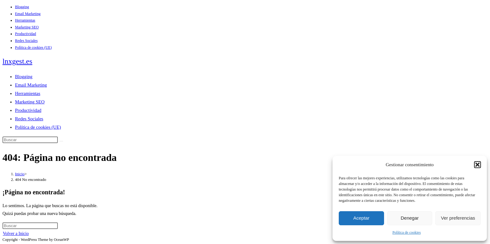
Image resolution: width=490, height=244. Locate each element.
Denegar (410, 218)
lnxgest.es (17, 61)
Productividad (25, 34)
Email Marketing (28, 14)
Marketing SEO (27, 27)
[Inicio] (19, 174)
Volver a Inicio (16, 233)
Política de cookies (406, 232)
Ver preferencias (458, 218)
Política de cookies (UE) (33, 47)
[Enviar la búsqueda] (61, 141)
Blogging (22, 7)
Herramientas (25, 20)
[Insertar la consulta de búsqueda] (30, 140)
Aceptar (361, 218)
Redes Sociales (26, 40)
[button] (477, 165)
